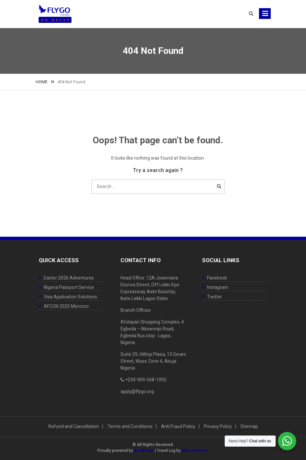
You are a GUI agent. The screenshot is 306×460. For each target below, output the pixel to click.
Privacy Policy (218, 426)
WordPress (144, 450)
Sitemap (249, 426)
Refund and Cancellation (73, 426)
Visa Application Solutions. (71, 296)
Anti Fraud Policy (178, 426)
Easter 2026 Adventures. (69, 277)
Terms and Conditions (130, 426)
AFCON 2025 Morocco (66, 306)
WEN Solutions (195, 450)
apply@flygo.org (137, 391)
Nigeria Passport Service (69, 287)
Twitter (214, 296)
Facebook (217, 277)
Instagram (217, 287)
